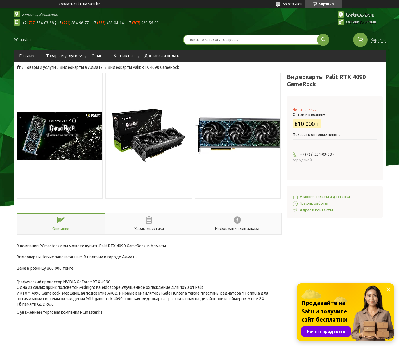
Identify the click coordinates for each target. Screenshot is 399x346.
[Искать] (323, 40)
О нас (97, 56)
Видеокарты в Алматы (81, 67)
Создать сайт (70, 4)
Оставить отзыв (361, 22)
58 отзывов (292, 4)
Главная (26, 56)
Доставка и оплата (162, 56)
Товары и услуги (61, 56)
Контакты (123, 56)
